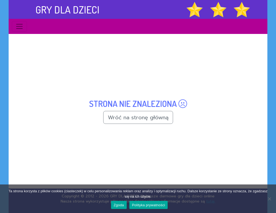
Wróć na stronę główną (138, 117)
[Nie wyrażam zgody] (269, 198)
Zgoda (119, 205)
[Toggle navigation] (19, 26)
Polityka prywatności (148, 205)
